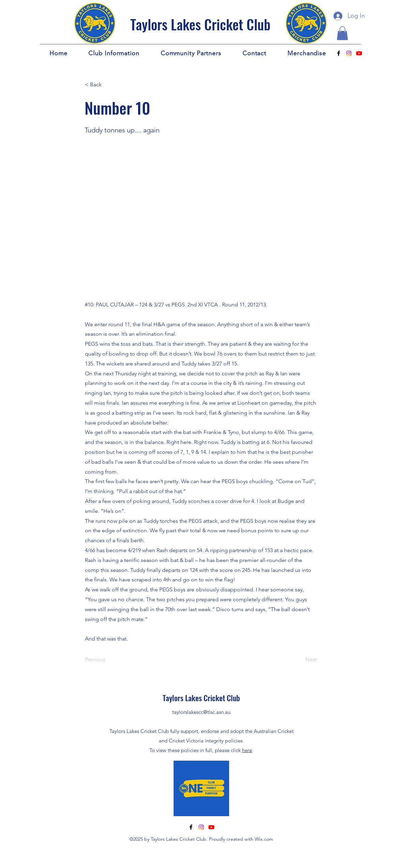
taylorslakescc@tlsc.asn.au (201, 712)
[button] (342, 33)
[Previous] (107, 659)
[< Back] (107, 85)
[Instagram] (348, 53)
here (247, 750)
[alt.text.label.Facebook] (338, 53)
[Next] (300, 659)
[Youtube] (359, 53)
